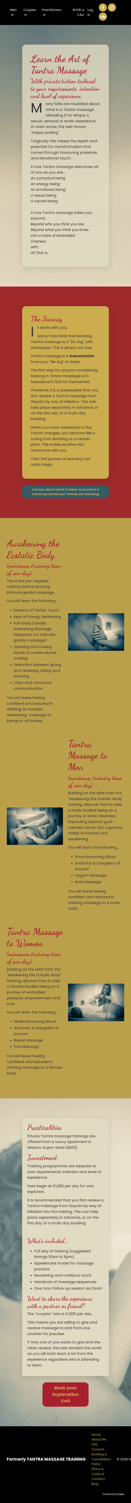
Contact (98, 1449)
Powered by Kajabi (113, 1494)
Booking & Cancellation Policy (101, 1459)
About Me (99, 1439)
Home (96, 1434)
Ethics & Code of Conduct (98, 1474)
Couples (29, 12)
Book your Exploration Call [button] (65, 1394)
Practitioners (51, 12)
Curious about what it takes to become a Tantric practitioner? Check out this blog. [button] (65, 491)
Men (13, 12)
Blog (95, 1484)
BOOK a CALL (78, 12)
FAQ (95, 1444)
